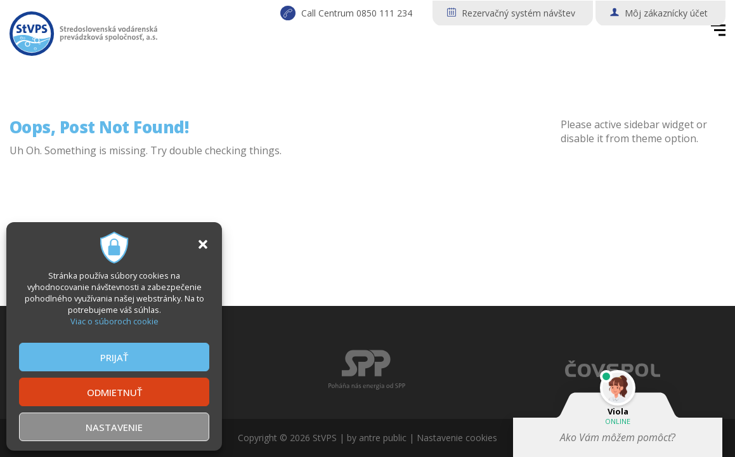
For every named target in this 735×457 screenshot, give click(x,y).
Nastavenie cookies (457, 438)
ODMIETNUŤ (114, 392)
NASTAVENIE (114, 427)
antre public (383, 438)
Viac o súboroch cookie (114, 321)
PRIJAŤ (114, 357)
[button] (203, 244)
